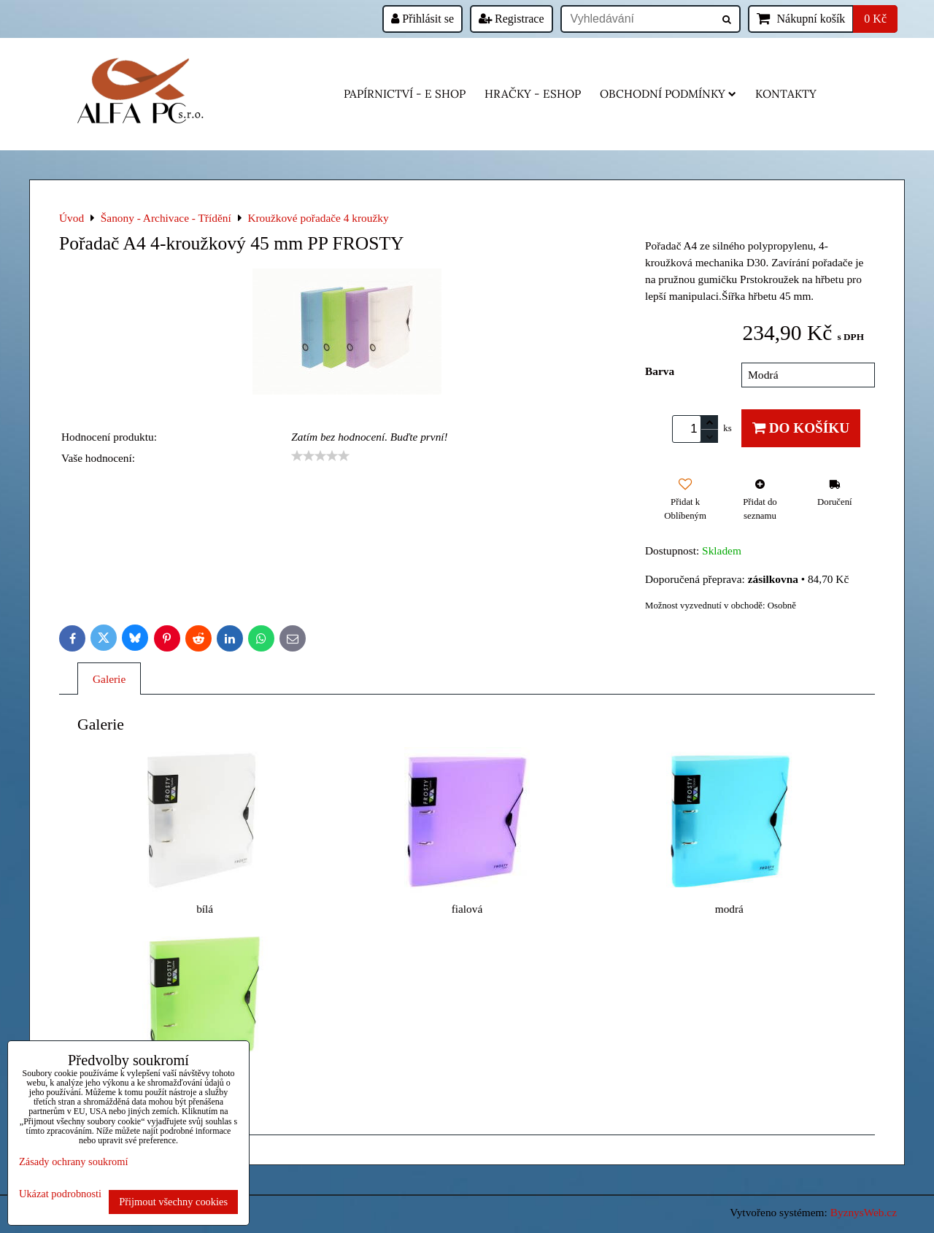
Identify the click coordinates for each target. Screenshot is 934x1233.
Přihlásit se (422, 18)
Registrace (511, 18)
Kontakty (786, 94)
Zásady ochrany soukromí (73, 1161)
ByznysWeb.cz (863, 1212)
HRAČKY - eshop (533, 94)
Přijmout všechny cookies (173, 1201)
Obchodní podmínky (668, 94)
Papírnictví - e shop (405, 94)
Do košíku (800, 428)
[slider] (320, 456)
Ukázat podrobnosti (60, 1193)
